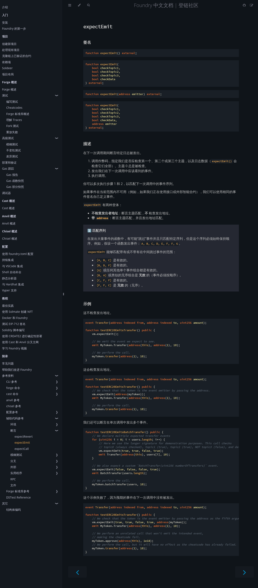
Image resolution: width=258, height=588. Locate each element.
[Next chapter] (244, 572)
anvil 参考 (13, 400)
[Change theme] (79, 5)
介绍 (5, 7)
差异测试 (12, 156)
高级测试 (8, 138)
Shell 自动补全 (11, 272)
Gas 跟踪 (8, 168)
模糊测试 (12, 144)
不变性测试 (13, 150)
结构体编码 (13, 510)
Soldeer (7, 68)
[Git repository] (244, 5)
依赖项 (6, 62)
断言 (13, 430)
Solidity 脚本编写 (13, 330)
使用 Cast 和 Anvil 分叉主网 (20, 342)
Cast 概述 (8, 208)
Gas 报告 (12, 175)
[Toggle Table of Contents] (70, 5)
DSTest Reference (18, 497)
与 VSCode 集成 (12, 266)
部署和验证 (9, 162)
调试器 (6, 193)
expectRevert (24, 436)
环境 (13, 424)
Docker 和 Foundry (15, 318)
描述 (87, 143)
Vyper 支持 (9, 290)
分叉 (13, 461)
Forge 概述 (9, 89)
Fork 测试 (12, 126)
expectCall (22, 449)
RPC (13, 479)
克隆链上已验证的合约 (16, 56)
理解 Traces (14, 120)
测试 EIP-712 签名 (14, 324)
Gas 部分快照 (15, 187)
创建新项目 (9, 44)
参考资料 (8, 376)
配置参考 (12, 412)
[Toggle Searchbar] (88, 5)
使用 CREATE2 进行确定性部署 (22, 336)
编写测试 (12, 102)
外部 (13, 467)
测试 (5, 95)
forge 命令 (13, 388)
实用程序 (16, 473)
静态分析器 (9, 278)
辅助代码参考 (15, 418)
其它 (5, 503)
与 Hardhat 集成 (13, 284)
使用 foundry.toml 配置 (17, 254)
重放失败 (12, 132)
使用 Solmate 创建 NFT (17, 312)
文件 (13, 485)
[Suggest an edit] (251, 5)
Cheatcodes (14, 108)
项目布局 (8, 74)
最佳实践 (8, 306)
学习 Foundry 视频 (14, 348)
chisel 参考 (13, 406)
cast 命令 (12, 394)
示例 (87, 303)
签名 (87, 42)
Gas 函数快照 (15, 181)
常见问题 (8, 363)
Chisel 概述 (9, 238)
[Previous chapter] (77, 572)
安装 (5, 22)
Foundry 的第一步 (14, 28)
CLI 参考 (11, 382)
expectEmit (22, 442)
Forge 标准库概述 (17, 114)
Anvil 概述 (9, 223)
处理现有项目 (11, 50)
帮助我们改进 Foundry (17, 370)
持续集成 (8, 260)
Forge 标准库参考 (17, 491)
